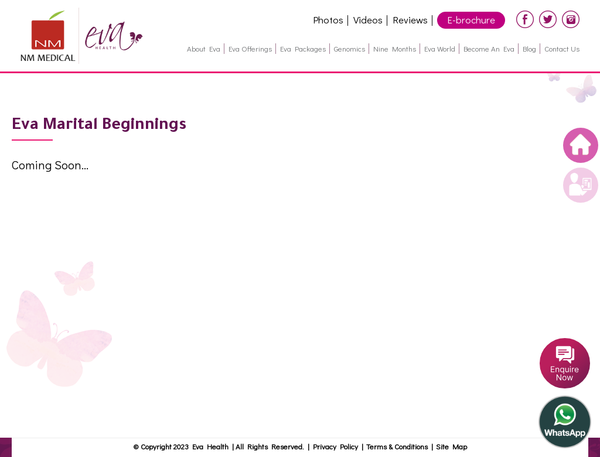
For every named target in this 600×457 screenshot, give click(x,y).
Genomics (349, 48)
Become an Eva (488, 48)
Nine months (394, 48)
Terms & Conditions (398, 446)
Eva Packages (303, 48)
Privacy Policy (335, 446)
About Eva (203, 48)
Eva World (439, 48)
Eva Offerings (250, 48)
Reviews (410, 19)
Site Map (451, 446)
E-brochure (471, 19)
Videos (368, 19)
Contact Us (561, 48)
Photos (328, 19)
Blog (529, 48)
